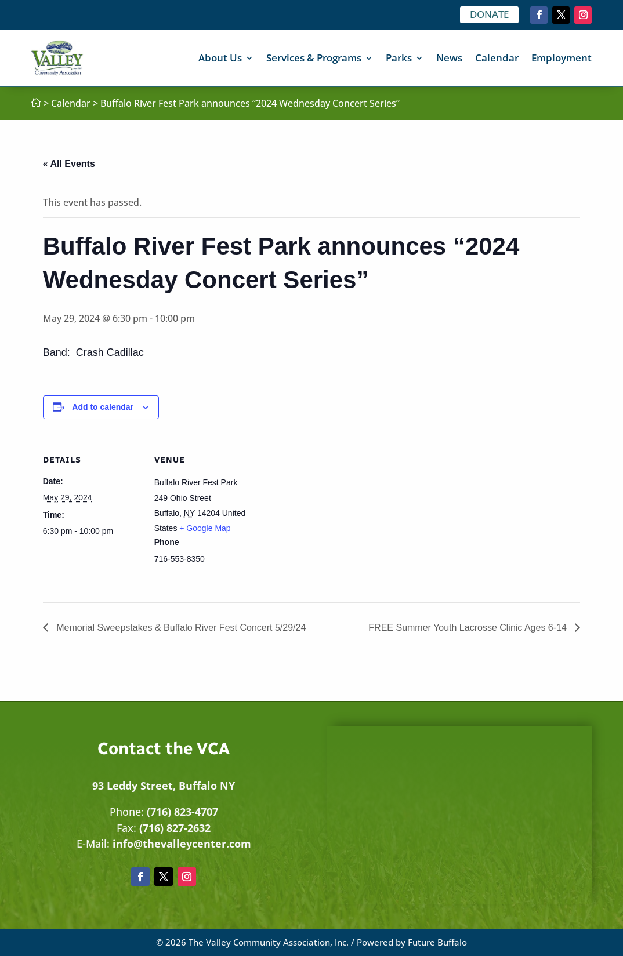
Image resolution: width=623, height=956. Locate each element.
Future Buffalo (437, 942)
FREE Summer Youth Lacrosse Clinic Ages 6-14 (468, 628)
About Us (220, 57)
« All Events (69, 164)
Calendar (497, 57)
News (449, 57)
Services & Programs (313, 57)
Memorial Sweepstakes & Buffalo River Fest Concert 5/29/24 (180, 628)
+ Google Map (204, 528)
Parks (399, 57)
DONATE (489, 14)
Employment (561, 57)
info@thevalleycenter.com (182, 843)
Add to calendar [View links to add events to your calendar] (102, 407)
